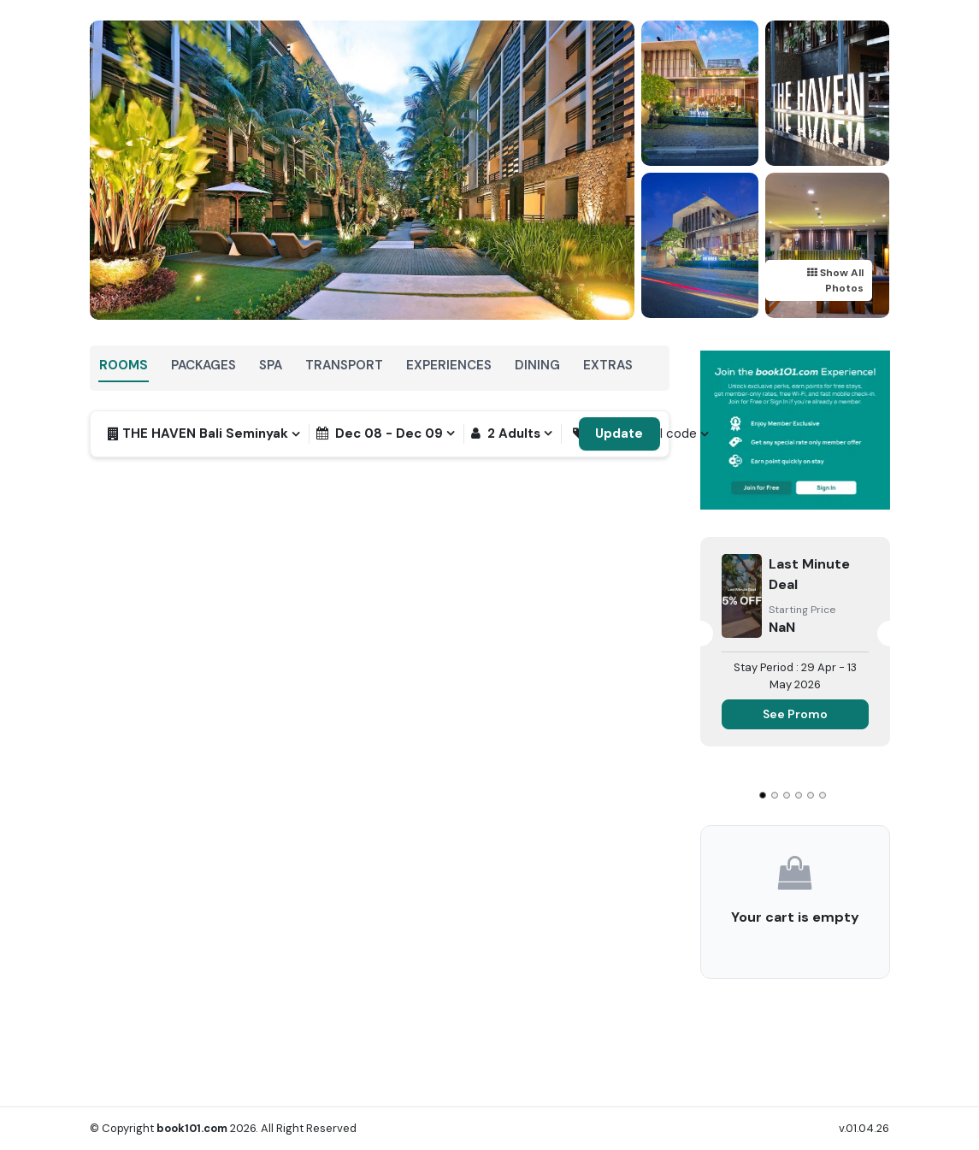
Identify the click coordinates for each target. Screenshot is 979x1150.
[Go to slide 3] (786, 795)
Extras (608, 365)
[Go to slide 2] (774, 795)
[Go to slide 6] (822, 795)
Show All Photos (835, 280)
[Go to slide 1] (762, 795)
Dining (537, 365)
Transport (344, 365)
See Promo (795, 714)
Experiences (449, 365)
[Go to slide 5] (810, 795)
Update (619, 433)
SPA (270, 365)
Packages (203, 365)
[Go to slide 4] (798, 795)
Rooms (123, 365)
